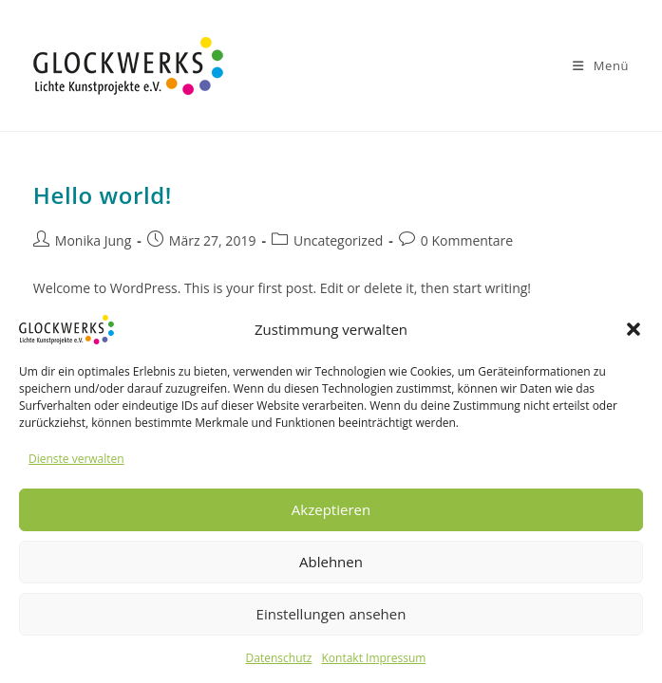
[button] (633, 329)
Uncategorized (338, 240)
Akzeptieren (331, 509)
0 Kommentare (467, 240)
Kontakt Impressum (373, 658)
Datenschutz (279, 658)
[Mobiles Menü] (601, 65)
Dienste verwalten (76, 459)
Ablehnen (331, 561)
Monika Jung (93, 240)
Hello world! (102, 195)
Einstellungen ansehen (331, 613)
